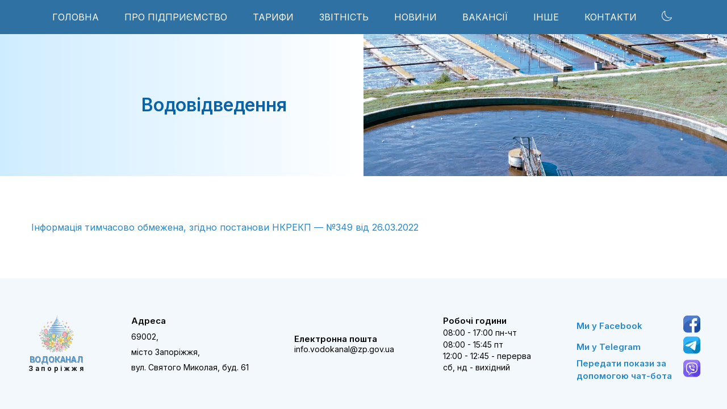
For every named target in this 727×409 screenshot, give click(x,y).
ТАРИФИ (273, 17)
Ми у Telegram (608, 346)
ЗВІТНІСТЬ (344, 17)
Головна (75, 17)
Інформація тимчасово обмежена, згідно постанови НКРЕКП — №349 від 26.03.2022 (225, 227)
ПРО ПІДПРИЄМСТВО (175, 17)
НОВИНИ (415, 17)
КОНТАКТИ (610, 17)
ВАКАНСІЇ (485, 17)
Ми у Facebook (609, 325)
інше (546, 17)
